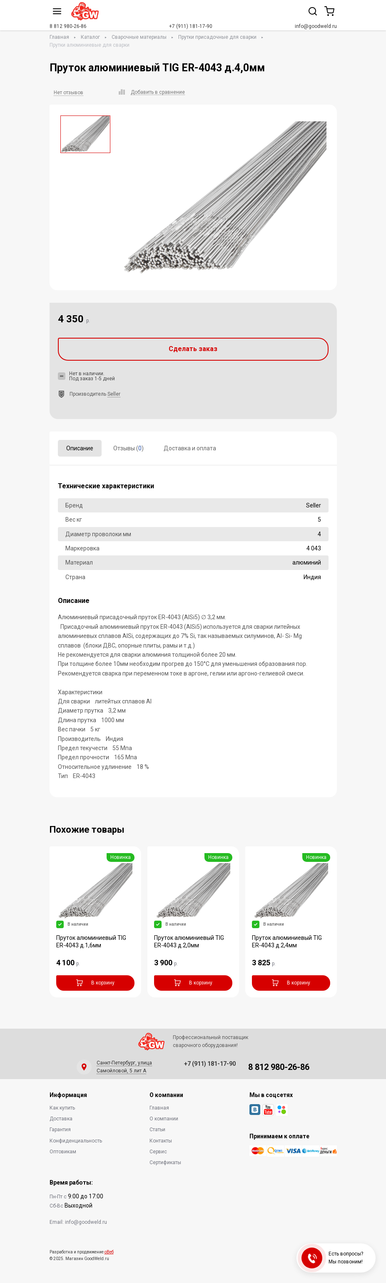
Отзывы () (128, 448)
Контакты (160, 1141)
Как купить (62, 1108)
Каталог (90, 37)
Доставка (61, 1119)
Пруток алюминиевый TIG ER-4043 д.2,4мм (287, 941)
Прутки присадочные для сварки (217, 37)
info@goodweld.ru (316, 26)
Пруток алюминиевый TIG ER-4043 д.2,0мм (189, 941)
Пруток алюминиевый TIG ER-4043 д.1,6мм (91, 941)
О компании (163, 1119)
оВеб (109, 1252)
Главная (59, 37)
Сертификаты (165, 1162)
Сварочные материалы (139, 37)
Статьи (157, 1129)
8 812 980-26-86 (68, 26)
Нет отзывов (68, 92)
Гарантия (60, 1129)
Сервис (158, 1152)
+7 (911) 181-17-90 (190, 26)
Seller (113, 394)
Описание (79, 448)
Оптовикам (63, 1152)
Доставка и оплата (190, 448)
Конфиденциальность (76, 1141)
